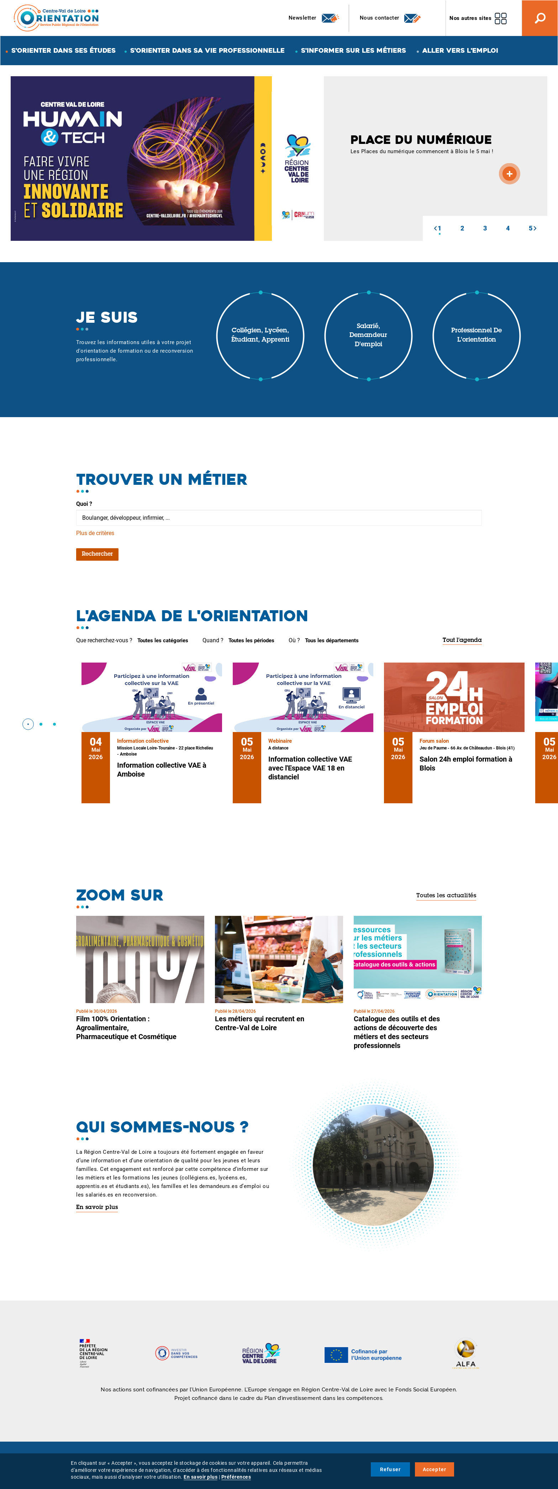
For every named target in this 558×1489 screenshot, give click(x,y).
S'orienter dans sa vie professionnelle (207, 50)
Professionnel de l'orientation (476, 335)
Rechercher (97, 554)
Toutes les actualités (446, 896)
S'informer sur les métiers (353, 50)
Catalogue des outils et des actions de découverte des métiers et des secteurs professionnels (397, 1032)
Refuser (390, 1469)
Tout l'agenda (462, 640)
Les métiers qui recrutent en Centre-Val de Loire (259, 1023)
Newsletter (314, 18)
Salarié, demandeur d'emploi (368, 335)
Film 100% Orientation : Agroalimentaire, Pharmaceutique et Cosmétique (126, 1028)
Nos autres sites (470, 18)
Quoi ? (84, 503)
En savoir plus (97, 1207)
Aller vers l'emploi (460, 50)
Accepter (435, 1469)
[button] (435, 228)
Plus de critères (95, 533)
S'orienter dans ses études (63, 50)
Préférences (236, 1477)
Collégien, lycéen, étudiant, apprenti (260, 335)
